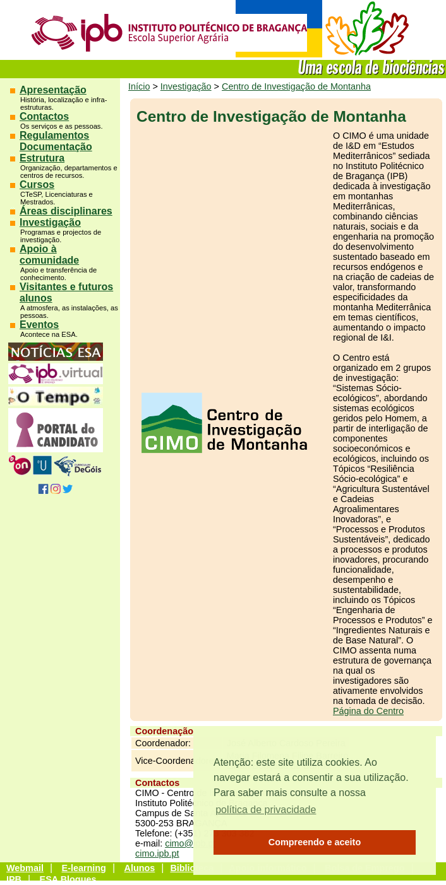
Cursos (37, 184)
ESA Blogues (68, 879)
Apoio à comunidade (49, 254)
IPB (13, 879)
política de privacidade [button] (265, 809)
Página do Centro (368, 711)
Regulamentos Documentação (56, 141)
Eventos (39, 324)
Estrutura (42, 158)
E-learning (84, 868)
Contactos (44, 116)
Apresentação (53, 90)
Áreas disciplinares (66, 211)
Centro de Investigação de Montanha (296, 86)
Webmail (25, 868)
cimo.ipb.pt (157, 853)
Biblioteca (192, 868)
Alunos (139, 868)
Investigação (50, 222)
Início (139, 86)
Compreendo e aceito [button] (314, 842)
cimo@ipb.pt (190, 843)
